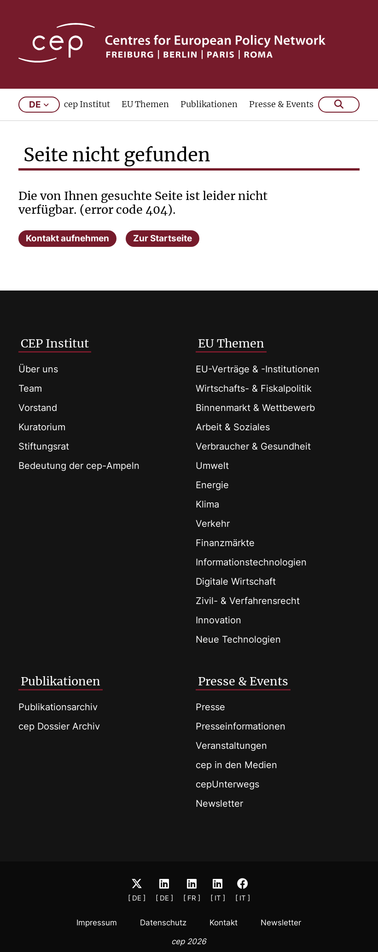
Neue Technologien (238, 639)
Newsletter (219, 803)
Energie (212, 484)
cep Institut (87, 104)
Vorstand (37, 407)
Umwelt (212, 465)
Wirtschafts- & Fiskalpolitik (254, 388)
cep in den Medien (236, 764)
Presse (210, 707)
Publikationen (209, 104)
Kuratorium (41, 427)
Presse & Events (281, 104)
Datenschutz (163, 922)
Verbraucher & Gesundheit (253, 446)
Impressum (96, 922)
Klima (207, 504)
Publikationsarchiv (58, 707)
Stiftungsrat (43, 446)
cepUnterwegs (227, 784)
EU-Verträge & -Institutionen (258, 369)
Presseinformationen (240, 726)
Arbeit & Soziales (233, 427)
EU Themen (145, 104)
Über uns (38, 369)
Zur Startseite (162, 238)
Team (30, 388)
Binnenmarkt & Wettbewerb (255, 407)
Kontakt (223, 922)
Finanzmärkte (225, 542)
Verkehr (213, 523)
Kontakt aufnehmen (67, 238)
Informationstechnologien (251, 562)
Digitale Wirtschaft (236, 581)
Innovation (218, 620)
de (39, 104)
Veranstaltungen (231, 745)
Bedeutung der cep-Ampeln (79, 465)
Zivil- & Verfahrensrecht (248, 600)
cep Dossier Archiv (59, 726)
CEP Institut (55, 343)
